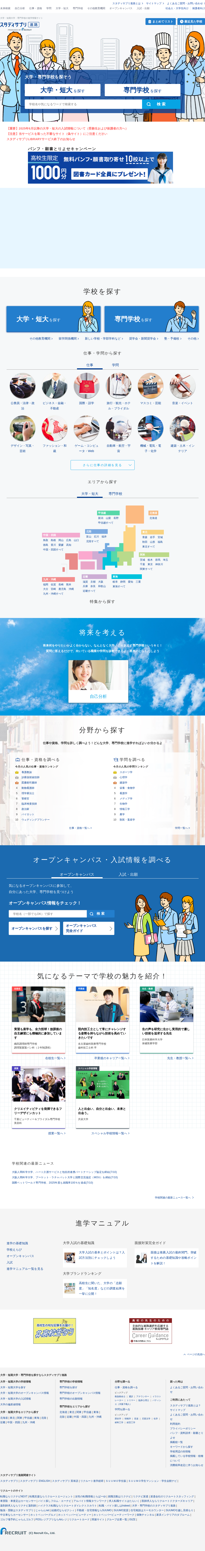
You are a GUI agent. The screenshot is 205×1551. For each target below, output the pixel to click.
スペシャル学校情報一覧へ (109, 1133)
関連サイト (98, 1519)
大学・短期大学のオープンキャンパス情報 (24, 1392)
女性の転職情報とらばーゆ (90, 1496)
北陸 (43, 1417)
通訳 (131, 1396)
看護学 (123, 793)
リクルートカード (79, 1519)
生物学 (123, 803)
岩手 (152, 537)
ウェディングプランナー (36, 819)
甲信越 (28, 1417)
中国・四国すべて (53, 549)
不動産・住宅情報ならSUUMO (94, 1510)
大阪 (100, 581)
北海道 (153, 518)
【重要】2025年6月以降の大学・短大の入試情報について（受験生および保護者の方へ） (67, 128)
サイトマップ (153, 3)
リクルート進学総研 (91, 1480)
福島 (160, 541)
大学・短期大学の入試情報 (15, 1398)
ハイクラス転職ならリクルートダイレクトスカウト (67, 1505)
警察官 (25, 798)
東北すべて (148, 546)
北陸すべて (92, 541)
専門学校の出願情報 (71, 1398)
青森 (144, 537)
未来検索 (5, 8)
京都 (93, 581)
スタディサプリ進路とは (126, 3)
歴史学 (118, 1418)
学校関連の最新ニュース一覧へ (173, 1197)
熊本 (68, 584)
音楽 (136, 1418)
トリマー (131, 1400)
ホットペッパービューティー (74, 1514)
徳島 (45, 544)
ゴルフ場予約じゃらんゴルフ (16, 1519)
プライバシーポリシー (183, 1428)
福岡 (45, 584)
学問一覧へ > (182, 828)
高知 (68, 544)
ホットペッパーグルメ (43, 1514)
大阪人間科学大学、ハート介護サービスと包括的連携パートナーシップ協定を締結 (64, 1172)
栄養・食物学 (127, 787)
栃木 (150, 559)
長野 (116, 518)
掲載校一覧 (176, 1442)
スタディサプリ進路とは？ (185, 1405)
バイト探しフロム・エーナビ (54, 1500)
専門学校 (78, 8)
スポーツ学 (126, 772)
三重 (138, 581)
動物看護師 (28, 787)
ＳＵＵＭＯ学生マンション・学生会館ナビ (152, 1480)
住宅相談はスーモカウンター (147, 1510)
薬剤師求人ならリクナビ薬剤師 (18, 1505)
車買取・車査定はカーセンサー (18, 1500)
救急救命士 (120, 1396)
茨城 (142, 559)
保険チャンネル (145, 1514)
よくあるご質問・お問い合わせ (185, 3)
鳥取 (45, 540)
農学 (122, 814)
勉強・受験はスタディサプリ (16, 1510)
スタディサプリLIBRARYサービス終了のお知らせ (41, 139)
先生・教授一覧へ (179, 1058)
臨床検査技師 (29, 803)
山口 (76, 540)
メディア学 (126, 798)
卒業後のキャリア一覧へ (110, 1058)
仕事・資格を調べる (126, 1387)
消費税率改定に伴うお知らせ (186, 1465)
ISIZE (132, 1519)
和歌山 (102, 586)
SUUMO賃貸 (121, 1510)
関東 (19, 1417)
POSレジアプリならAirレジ (51, 1519)
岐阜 (115, 581)
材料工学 (119, 1422)
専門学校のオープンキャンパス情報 (80, 1392)
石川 (96, 536)
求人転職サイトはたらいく (124, 1500)
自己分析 (20, 8)
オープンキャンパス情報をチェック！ (45, 903)
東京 (150, 564)
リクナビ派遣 (140, 1496)
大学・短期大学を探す (13, 1387)
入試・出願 (143, 8)
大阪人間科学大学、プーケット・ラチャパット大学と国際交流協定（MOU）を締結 (65, 1177)
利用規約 (175, 1423)
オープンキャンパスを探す (32, 928)
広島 (68, 540)
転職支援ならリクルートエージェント (51, 1496)
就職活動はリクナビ (119, 1496)
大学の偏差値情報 (10, 1404)
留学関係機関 (68, 338)
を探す (62, 90)
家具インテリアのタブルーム (173, 1514)
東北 (12, 1417)
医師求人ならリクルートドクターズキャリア (167, 1500)
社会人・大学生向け (177, 8)
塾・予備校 (171, 338)
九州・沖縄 (28, 1422)
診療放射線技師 (30, 777)
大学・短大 (62, 8)
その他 (192, 338)
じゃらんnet (42, 1510)
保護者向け (198, 8)
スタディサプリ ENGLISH (35, 1480)
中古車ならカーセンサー (14, 1514)
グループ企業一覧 (117, 1519)
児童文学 (146, 1418)
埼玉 (165, 559)
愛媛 (61, 544)
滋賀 (85, 581)
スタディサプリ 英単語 (65, 1480)
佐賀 (53, 584)
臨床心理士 (143, 1400)
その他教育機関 (96, 8)
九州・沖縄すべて (53, 593)
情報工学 (125, 809)
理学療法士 (28, 793)
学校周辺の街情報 (180, 1451)
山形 (152, 541)
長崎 (61, 584)
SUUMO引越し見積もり (179, 1510)
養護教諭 (27, 772)
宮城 (160, 537)
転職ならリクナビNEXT (14, 1496)
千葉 (142, 564)
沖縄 (71, 589)
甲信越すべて (105, 522)
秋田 (144, 541)
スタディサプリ (9, 1480)
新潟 (100, 518)
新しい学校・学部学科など (103, 338)
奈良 (93, 586)
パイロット (28, 814)
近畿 (2, 1422)
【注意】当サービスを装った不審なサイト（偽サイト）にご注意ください (57, 133)
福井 (104, 536)
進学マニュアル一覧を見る (25, 1268)
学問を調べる (122, 1409)
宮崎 (53, 589)
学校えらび (14, 1249)
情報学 (128, 1418)
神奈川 (159, 564)
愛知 (130, 581)
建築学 (123, 782)
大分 (45, 589)
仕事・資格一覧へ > (80, 828)
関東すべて (146, 568)
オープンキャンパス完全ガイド (81, 928)
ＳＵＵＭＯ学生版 (116, 1480)
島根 (53, 540)
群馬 (157, 559)
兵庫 (85, 586)
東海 (36, 1417)
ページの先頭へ (196, 1354)
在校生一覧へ (54, 1058)
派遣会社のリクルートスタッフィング (172, 1496)
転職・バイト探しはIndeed (114, 1505)
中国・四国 (13, 1422)
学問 (48, 8)
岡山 (61, 540)
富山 (88, 536)
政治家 (25, 809)
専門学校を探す (68, 1387)
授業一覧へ (55, 1133)
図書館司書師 (29, 782)
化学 (156, 1418)
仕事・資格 (35, 8)
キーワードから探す (181, 1446)
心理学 (123, 777)
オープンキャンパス (120, 8)
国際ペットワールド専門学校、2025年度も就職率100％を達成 (52, 1182)
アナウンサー (142, 1396)
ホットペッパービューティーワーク (113, 1514)
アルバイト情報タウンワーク (90, 1500)
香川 (53, 544)
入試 (10, 1262)
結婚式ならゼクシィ (62, 1510)
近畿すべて (89, 590)
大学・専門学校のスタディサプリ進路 (154, 1505)
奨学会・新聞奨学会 (142, 338)
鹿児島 (62, 589)
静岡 (122, 581)
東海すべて (119, 586)
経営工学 (131, 1422)
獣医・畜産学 (127, 819)
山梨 (108, 518)
